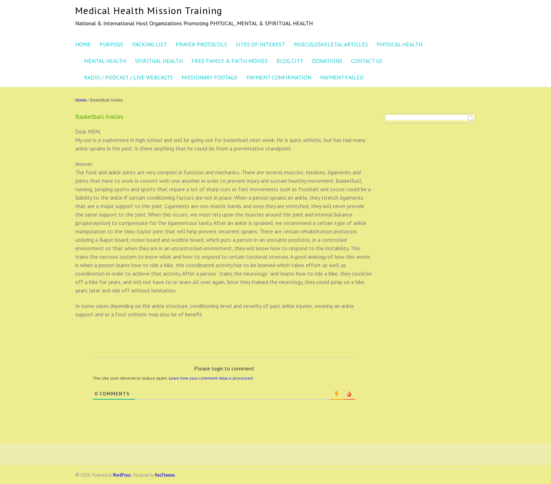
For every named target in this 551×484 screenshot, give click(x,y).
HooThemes (165, 475)
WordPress (122, 475)
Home (80, 100)
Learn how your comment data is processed (211, 378)
